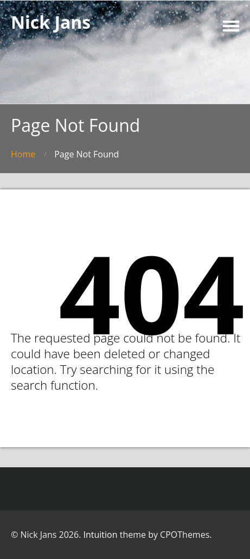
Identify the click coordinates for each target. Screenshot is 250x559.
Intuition (101, 535)
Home (23, 154)
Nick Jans (51, 22)
